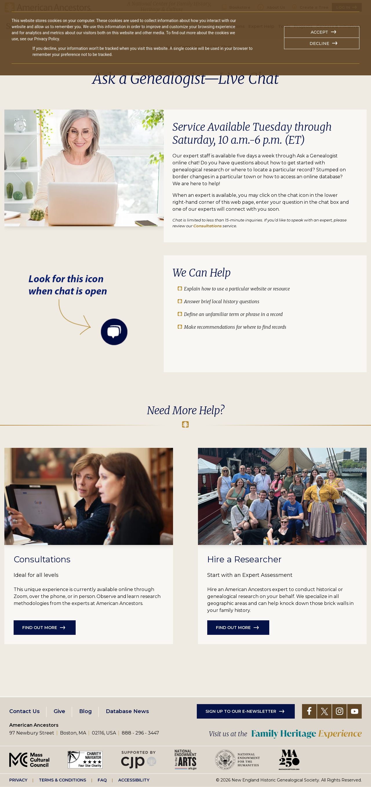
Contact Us (24, 711)
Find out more (39, 627)
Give (59, 711)
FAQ (102, 780)
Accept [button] (319, 32)
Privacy (18, 780)
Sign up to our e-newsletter (240, 711)
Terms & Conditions (62, 780)
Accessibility (133, 780)
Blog (85, 711)
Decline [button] (319, 43)
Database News (127, 711)
